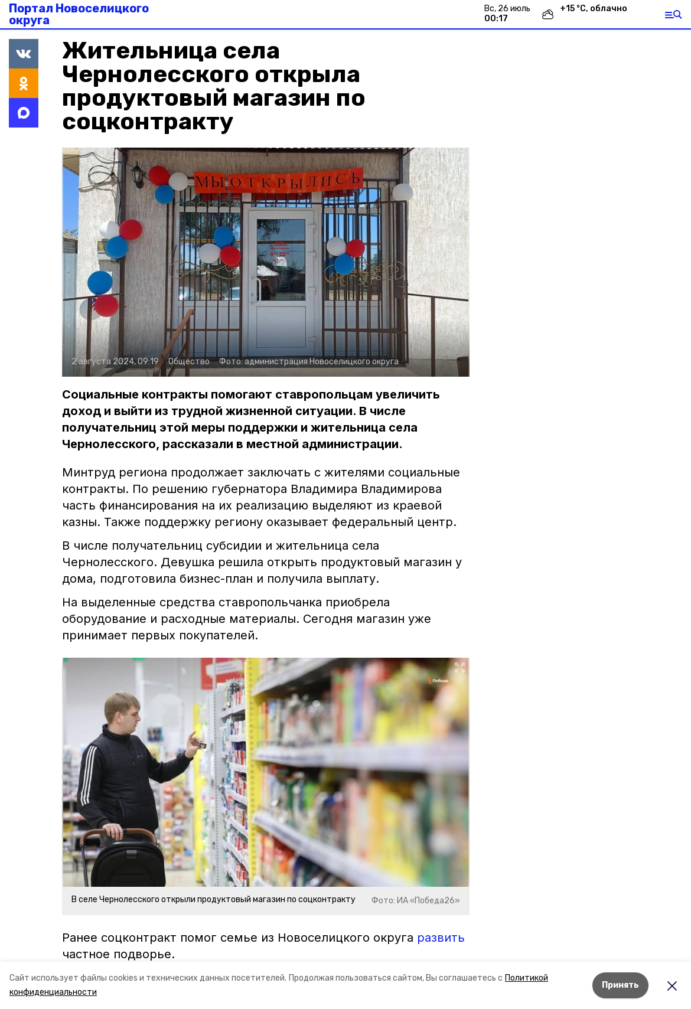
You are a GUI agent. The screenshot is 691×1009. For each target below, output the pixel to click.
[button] (266, 262)
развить (441, 937)
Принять (620, 985)
